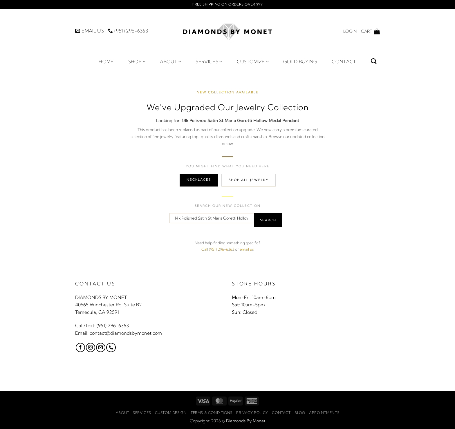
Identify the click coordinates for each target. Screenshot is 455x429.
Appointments (324, 412)
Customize (253, 61)
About (170, 61)
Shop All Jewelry (248, 180)
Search (268, 220)
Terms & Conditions (211, 412)
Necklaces (199, 180)
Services (209, 61)
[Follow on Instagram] (90, 347)
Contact (344, 61)
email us (247, 249)
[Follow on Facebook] (80, 347)
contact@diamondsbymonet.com (126, 333)
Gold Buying (300, 61)
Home (106, 61)
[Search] (373, 61)
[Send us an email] (100, 347)
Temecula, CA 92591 (97, 312)
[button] (350, 31)
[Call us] (110, 347)
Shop (137, 61)
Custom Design (171, 412)
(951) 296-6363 (113, 325)
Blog (300, 412)
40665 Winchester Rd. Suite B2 (108, 304)
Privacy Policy (252, 412)
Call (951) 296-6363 (217, 249)
